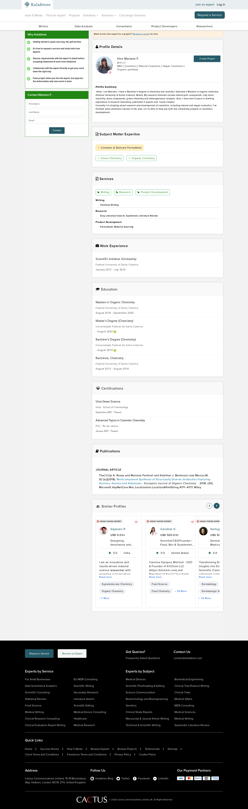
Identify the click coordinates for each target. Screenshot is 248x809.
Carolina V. (168, 529)
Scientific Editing (84, 705)
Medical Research (84, 725)
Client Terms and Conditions (42, 754)
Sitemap (172, 749)
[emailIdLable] (57, 120)
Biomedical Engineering (188, 679)
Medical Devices (136, 679)
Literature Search (84, 699)
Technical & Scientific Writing (143, 725)
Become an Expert (86, 654)
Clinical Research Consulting (42, 719)
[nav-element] (209, 506)
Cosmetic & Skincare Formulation (120, 148)
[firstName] (57, 104)
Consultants (124, 26)
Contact (57, 130)
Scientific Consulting (37, 692)
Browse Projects (127, 749)
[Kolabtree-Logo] (37, 4)
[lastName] (57, 112)
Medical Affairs (183, 699)
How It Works (34, 15)
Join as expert (204, 4)
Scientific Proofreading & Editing (145, 686)
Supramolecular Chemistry (117, 584)
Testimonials (152, 749)
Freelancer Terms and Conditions (87, 754)
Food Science (160, 584)
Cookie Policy (147, 754)
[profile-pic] (103, 531)
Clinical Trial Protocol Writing (191, 686)
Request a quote (141, 34)
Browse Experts (100, 749)
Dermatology (209, 584)
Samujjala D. (219, 529)
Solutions (90, 15)
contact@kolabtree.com (188, 658)
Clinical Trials (182, 692)
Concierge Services (132, 15)
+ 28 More (181, 591)
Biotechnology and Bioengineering (147, 699)
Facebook (141, 778)
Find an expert (55, 15)
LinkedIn (160, 778)
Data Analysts (84, 26)
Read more (105, 577)
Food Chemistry (161, 591)
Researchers (205, 26)
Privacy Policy (123, 754)
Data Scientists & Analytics (41, 686)
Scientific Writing (84, 686)
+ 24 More (205, 598)
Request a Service (210, 15)
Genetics (131, 705)
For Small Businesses (37, 679)
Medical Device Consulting (90, 712)
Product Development (152, 192)
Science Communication (140, 692)
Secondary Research (86, 692)
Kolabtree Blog (101, 778)
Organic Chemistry (142, 158)
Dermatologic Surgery (214, 591)
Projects (74, 15)
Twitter (123, 778)
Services (109, 15)
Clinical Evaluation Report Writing (45, 725)
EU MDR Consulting (85, 679)
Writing (103, 192)
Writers (43, 26)
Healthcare (80, 719)
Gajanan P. (118, 529)
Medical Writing (34, 712)
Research (123, 192)
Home (28, 749)
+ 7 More (104, 598)
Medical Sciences (184, 712)
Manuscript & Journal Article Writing (147, 719)
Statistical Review (35, 699)
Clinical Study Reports (139, 712)
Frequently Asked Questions (143, 658)
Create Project (207, 59)
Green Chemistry (109, 158)
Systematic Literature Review (191, 725)
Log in (221, 4)
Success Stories (49, 749)
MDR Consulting (184, 705)
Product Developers (164, 26)
